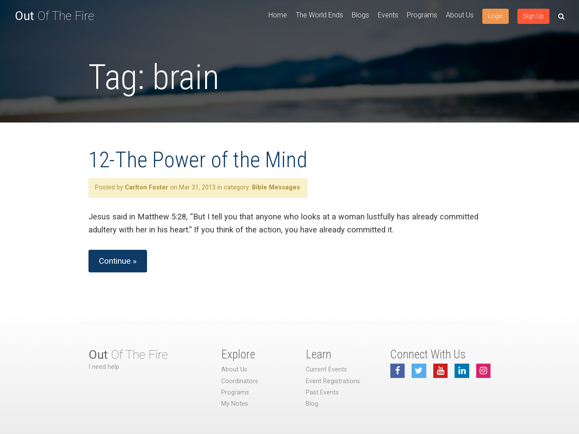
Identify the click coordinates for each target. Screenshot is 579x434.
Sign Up (533, 16)
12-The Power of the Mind (197, 159)
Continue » (118, 261)
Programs (422, 15)
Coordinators (239, 381)
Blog (312, 403)
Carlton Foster (146, 187)
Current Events (326, 369)
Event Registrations (333, 381)
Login (495, 16)
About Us (460, 15)
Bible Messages (276, 187)
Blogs (360, 15)
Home (277, 15)
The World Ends (319, 15)
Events (388, 15)
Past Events (322, 392)
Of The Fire (54, 16)
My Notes (234, 403)
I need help (103, 367)
